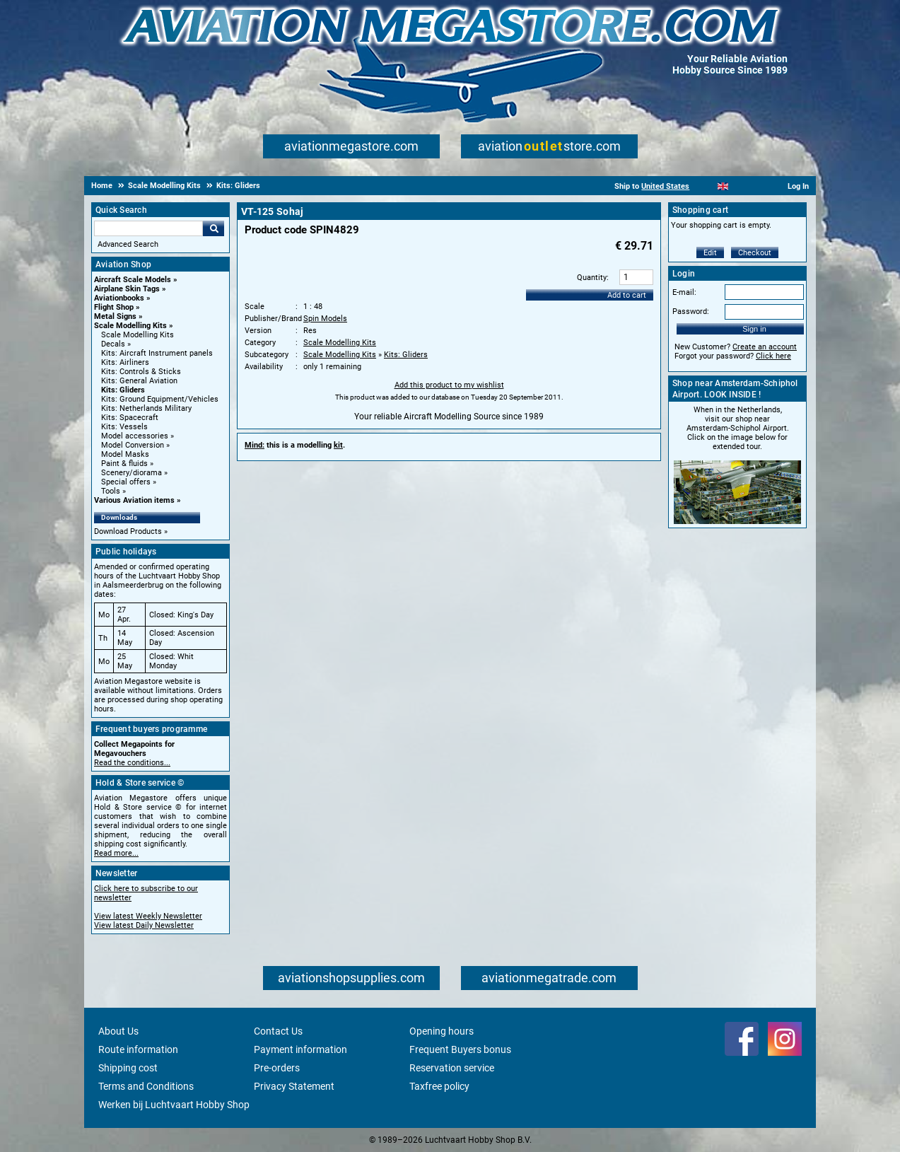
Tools (110, 491)
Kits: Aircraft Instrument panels (157, 353)
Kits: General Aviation (139, 380)
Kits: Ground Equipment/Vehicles (159, 399)
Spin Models (325, 318)
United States (665, 186)
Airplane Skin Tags (127, 288)
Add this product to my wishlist (449, 385)
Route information (138, 1049)
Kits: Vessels (124, 426)
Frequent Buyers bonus (460, 1049)
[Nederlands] (705, 186)
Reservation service (451, 1068)
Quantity (592, 277)
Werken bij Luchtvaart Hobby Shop (174, 1104)
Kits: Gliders (123, 390)
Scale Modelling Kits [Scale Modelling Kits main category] (137, 334)
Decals (113, 344)
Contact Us (278, 1031)
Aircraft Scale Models (132, 279)
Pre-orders (277, 1068)
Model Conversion (132, 445)
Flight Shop (114, 307)
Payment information (300, 1049)
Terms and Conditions (146, 1086)
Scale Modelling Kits (130, 325)
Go (213, 228)
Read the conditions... (132, 762)
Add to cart (626, 295)
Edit (710, 252)
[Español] (740, 186)
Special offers (126, 482)
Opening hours (441, 1031)
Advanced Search (128, 244)
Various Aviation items (134, 500)
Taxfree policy (439, 1086)
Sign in (754, 329)
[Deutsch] (757, 186)
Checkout (754, 252)
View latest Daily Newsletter (144, 925)
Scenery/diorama (131, 472)
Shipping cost (128, 1068)
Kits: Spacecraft (129, 417)
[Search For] (148, 228)
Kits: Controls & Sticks (141, 371)
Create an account (764, 346)
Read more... (116, 853)
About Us (118, 1031)
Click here (773, 356)
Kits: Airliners (125, 362)
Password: (690, 311)
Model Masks (125, 454)
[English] (723, 186)
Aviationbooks (119, 298)
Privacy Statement (294, 1086)
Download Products (128, 531)
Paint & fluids (124, 463)
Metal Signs (115, 316)
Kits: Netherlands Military (146, 408)
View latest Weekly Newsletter (148, 916)
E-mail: (684, 292)
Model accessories (134, 436)
